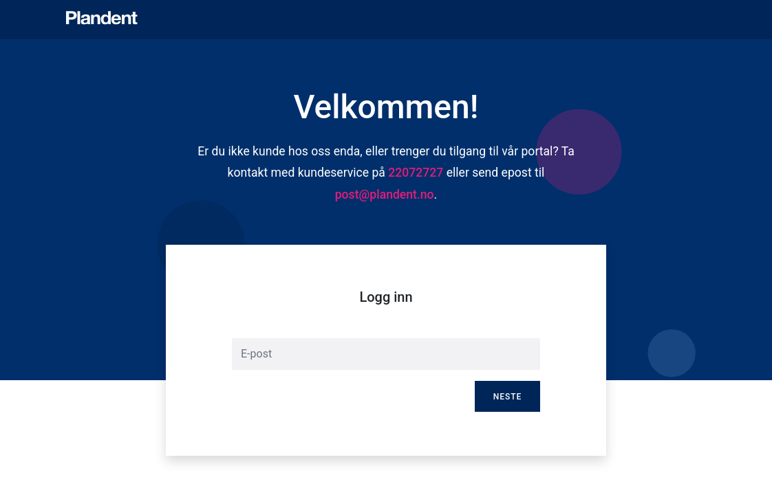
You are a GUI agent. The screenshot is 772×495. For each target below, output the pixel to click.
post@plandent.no (384, 194)
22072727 (415, 172)
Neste (507, 397)
